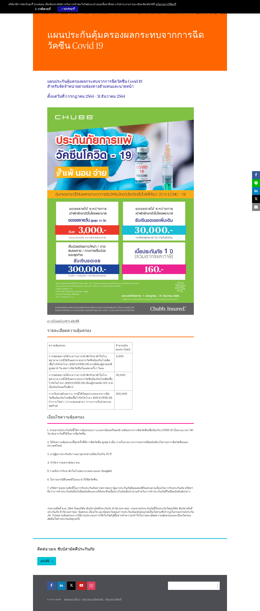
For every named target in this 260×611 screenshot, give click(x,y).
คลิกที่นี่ (44, 561)
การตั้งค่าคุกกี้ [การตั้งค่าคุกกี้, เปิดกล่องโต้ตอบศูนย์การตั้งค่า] (44, 9)
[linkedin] (256, 191)
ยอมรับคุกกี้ (69, 9)
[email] (256, 207)
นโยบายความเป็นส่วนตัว (92, 600)
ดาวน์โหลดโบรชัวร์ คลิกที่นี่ (63, 321)
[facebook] (256, 175)
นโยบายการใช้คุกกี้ (113, 600)
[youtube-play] (81, 586)
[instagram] (91, 586)
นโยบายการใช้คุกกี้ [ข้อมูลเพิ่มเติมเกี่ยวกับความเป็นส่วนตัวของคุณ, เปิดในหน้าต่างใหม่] (166, 4)
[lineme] (256, 183)
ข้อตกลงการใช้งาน (72, 600)
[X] (256, 199)
